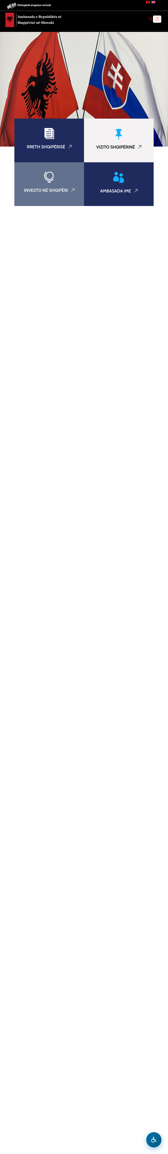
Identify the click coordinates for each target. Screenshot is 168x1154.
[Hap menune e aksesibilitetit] (153, 1139)
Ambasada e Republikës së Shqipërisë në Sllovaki (40, 20)
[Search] (150, 18)
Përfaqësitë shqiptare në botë (34, 5)
